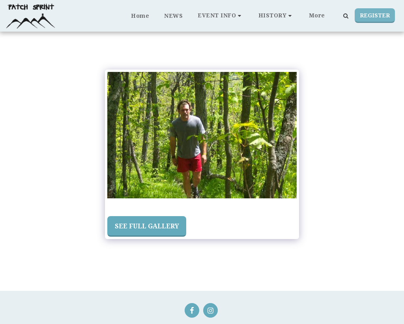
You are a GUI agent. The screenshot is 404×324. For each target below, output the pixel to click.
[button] (221, 15)
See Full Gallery (147, 226)
